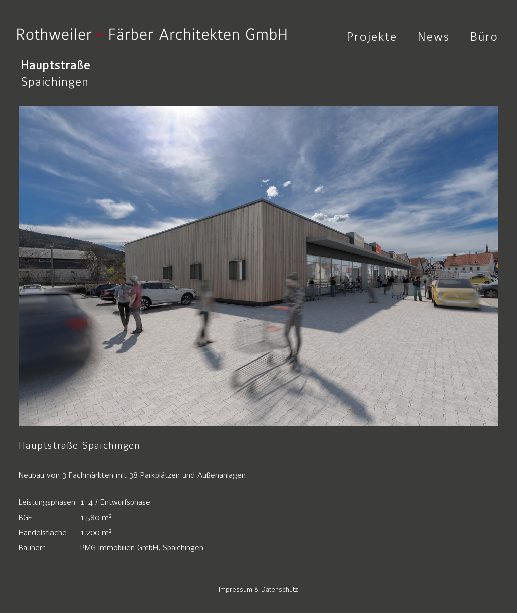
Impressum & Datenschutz (258, 589)
